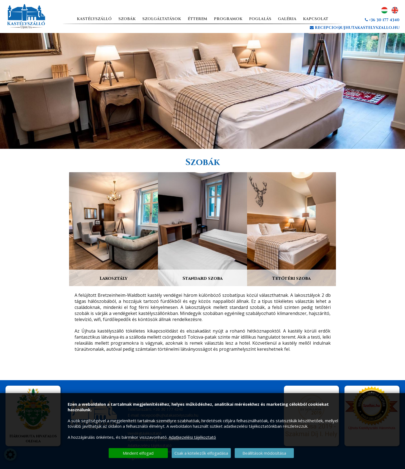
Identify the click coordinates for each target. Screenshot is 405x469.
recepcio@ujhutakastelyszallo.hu (354, 27)
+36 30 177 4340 (382, 20)
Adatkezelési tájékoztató (192, 437)
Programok (228, 18)
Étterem (197, 18)
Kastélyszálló (94, 18)
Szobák (127, 18)
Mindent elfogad (138, 453)
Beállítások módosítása (264, 453)
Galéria (287, 18)
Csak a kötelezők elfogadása (201, 453)
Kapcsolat (315, 18)
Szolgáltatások (161, 18)
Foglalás (260, 18)
